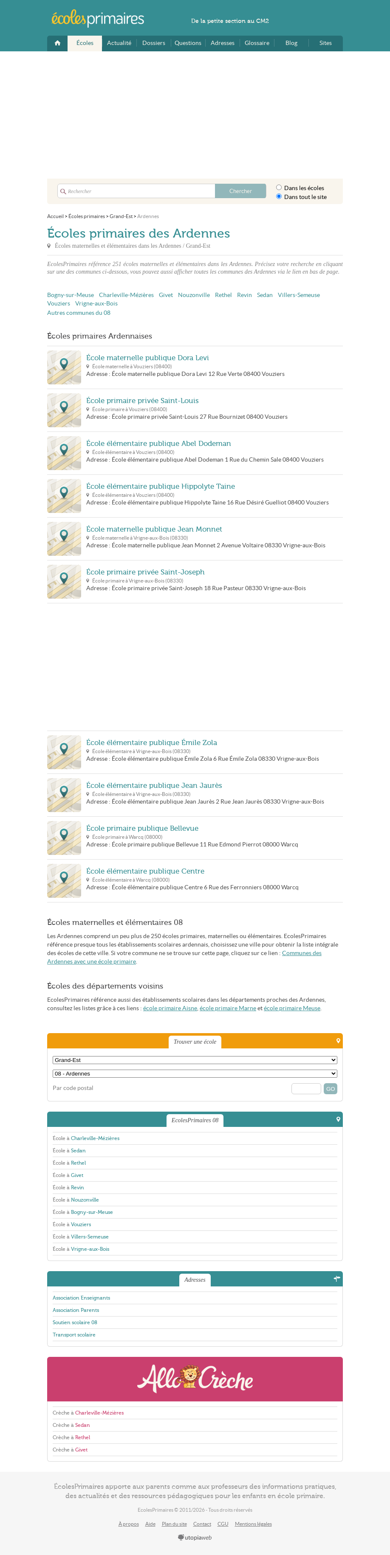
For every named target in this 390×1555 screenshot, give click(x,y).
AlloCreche (195, 1379)
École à (86, 1138)
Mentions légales (253, 1524)
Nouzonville (194, 295)
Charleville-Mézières (126, 295)
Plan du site (174, 1524)
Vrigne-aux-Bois (96, 303)
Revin (244, 295)
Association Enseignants (81, 1298)
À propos (129, 1524)
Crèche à (88, 1413)
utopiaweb (195, 1538)
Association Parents (76, 1310)
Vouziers (58, 303)
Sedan (265, 295)
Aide (150, 1524)
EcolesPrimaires (102, 18)
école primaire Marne (228, 1008)
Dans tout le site (301, 196)
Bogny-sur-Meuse (70, 295)
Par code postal (73, 1088)
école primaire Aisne (170, 1008)
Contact (202, 1524)
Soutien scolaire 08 (75, 1322)
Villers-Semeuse (299, 295)
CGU (223, 1524)
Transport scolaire (74, 1335)
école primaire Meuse (292, 1008)
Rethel (223, 295)
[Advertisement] (195, 115)
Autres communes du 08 (78, 313)
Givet (166, 295)
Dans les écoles (300, 188)
